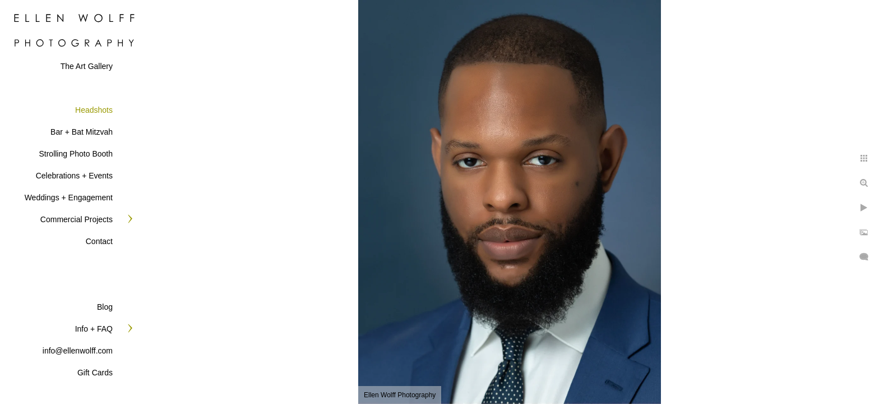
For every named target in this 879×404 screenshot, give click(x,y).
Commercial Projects (76, 219)
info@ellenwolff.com (78, 350)
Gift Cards (95, 372)
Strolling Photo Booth (76, 153)
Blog (105, 306)
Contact (99, 241)
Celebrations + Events (74, 175)
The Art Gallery (87, 66)
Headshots (94, 109)
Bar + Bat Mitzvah (81, 131)
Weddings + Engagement (69, 197)
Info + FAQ (94, 328)
